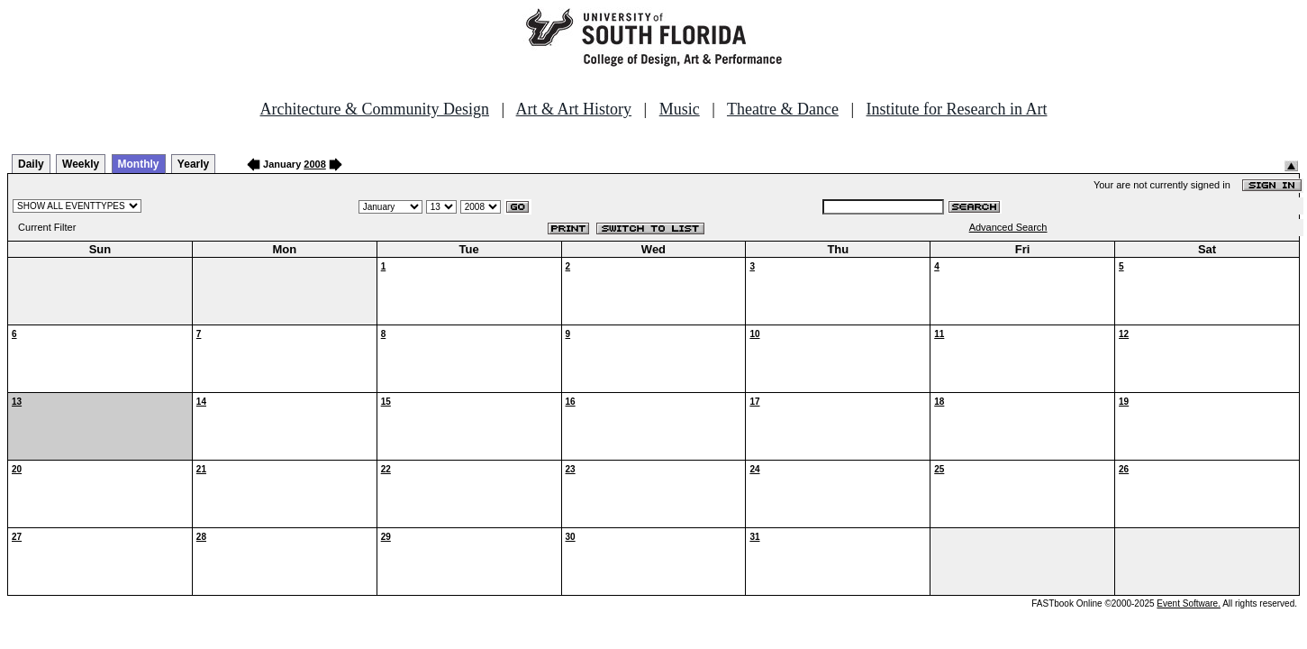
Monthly (138, 164)
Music (679, 109)
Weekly (80, 164)
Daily (31, 164)
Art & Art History (574, 109)
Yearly (193, 164)
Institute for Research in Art (957, 109)
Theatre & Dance (783, 109)
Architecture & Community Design (374, 109)
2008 (314, 164)
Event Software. (1189, 603)
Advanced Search (1008, 227)
